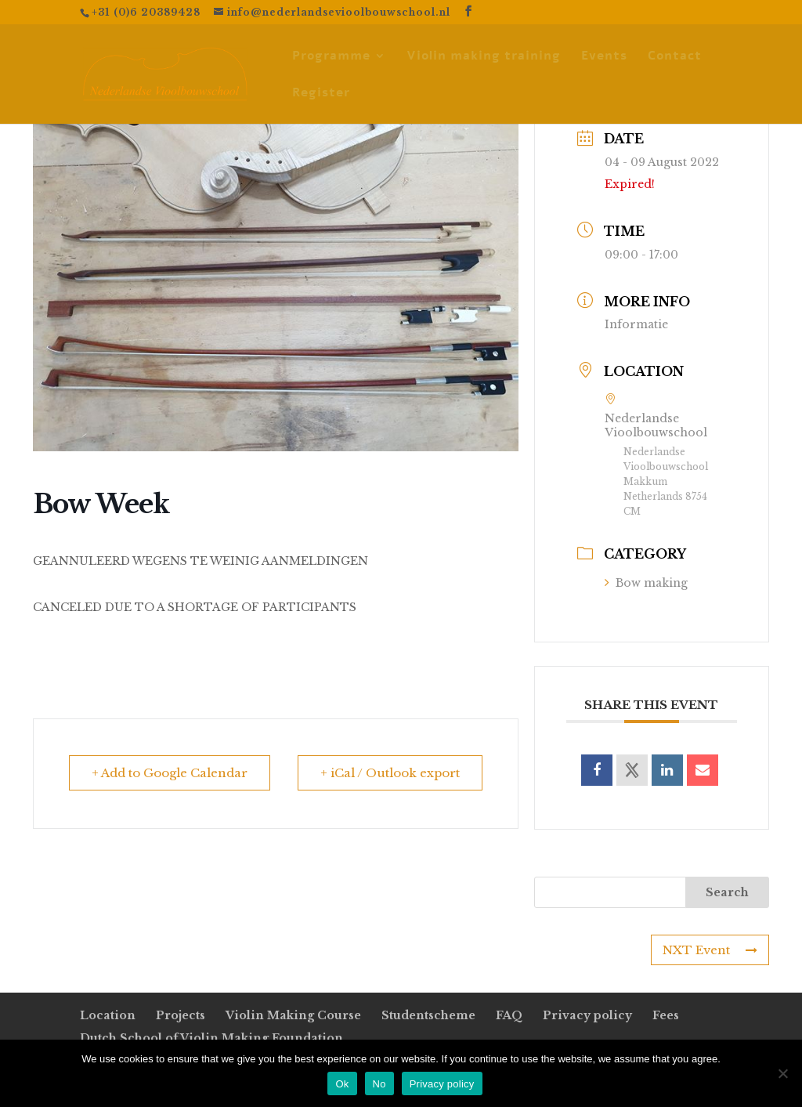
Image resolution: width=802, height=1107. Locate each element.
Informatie (636, 324)
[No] (782, 1073)
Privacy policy (587, 1015)
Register (321, 94)
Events (604, 57)
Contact (675, 57)
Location (107, 1015)
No (379, 1084)
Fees (665, 1015)
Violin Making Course (293, 1015)
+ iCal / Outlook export (390, 772)
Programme (331, 57)
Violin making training (483, 57)
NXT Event (710, 949)
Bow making (646, 583)
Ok (342, 1084)
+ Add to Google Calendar (169, 772)
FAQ (509, 1015)
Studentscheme (428, 1015)
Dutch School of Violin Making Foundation (211, 1038)
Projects (180, 1015)
